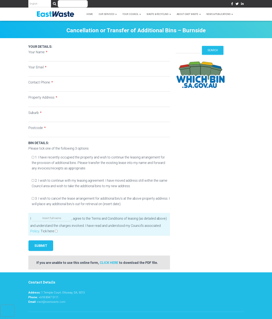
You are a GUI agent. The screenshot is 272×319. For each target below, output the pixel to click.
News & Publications (219, 14)
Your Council (131, 14)
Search (213, 50)
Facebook (232, 4)
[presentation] (7, 310)
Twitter (237, 4)
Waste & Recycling (159, 14)
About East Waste (189, 14)
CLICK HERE (109, 263)
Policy (34, 231)
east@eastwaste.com (51, 302)
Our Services (108, 14)
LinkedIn (242, 4)
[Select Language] (39, 4)
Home (90, 14)
